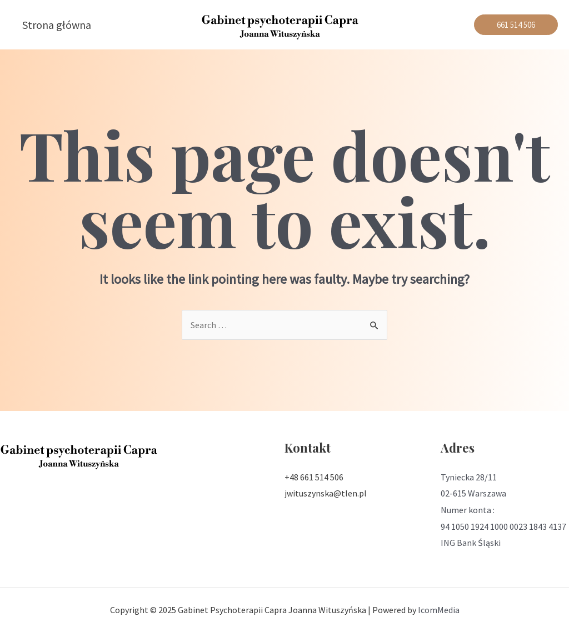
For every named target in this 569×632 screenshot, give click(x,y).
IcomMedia (439, 609)
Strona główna (56, 25)
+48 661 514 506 (313, 477)
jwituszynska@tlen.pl (325, 493)
